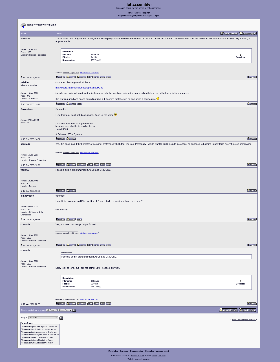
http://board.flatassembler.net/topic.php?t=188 (79, 87)
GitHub (154, 355)
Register (146, 13)
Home (130, 13)
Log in (156, 16)
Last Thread (237, 319)
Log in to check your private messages (135, 16)
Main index (113, 351)
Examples (149, 351)
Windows (41, 24)
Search (137, 13)
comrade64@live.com (71, 73)
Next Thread (250, 319)
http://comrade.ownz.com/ (89, 73)
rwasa (146, 359)
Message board (162, 351)
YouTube (161, 355)
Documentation (137, 351)
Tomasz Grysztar (137, 355)
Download (124, 351)
